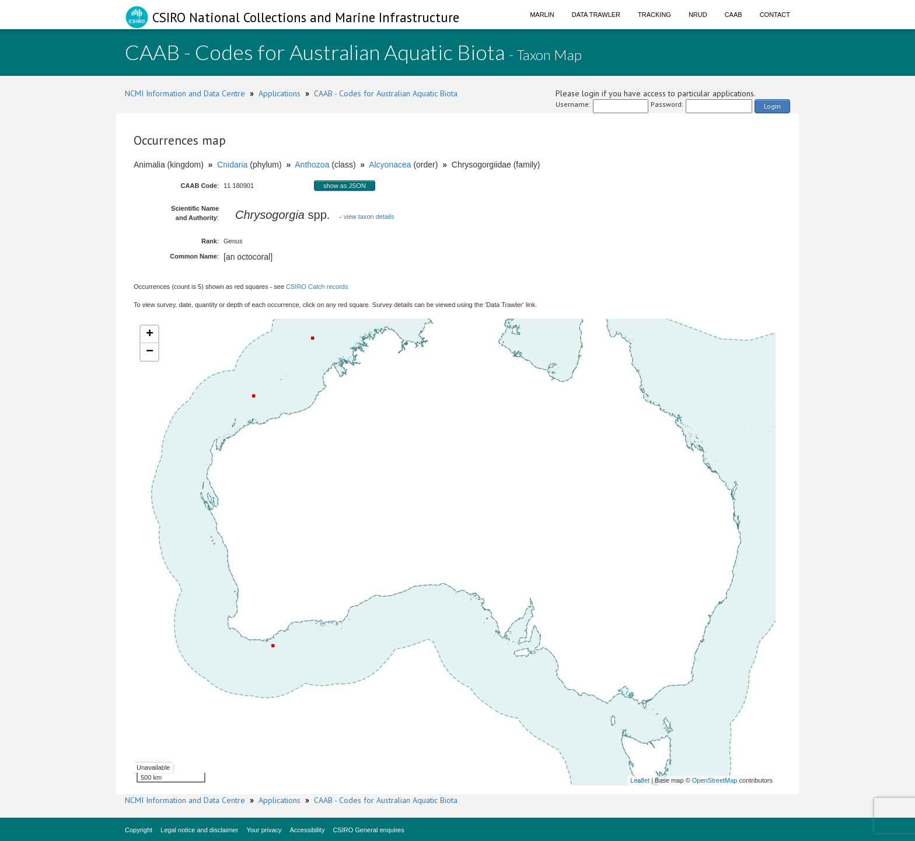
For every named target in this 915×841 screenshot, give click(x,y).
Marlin (542, 14)
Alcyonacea (390, 164)
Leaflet (639, 780)
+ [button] (149, 334)
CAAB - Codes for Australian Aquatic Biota (386, 93)
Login (772, 106)
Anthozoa (312, 164)
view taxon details (369, 216)
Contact (775, 14)
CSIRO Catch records (317, 286)
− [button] (149, 352)
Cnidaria (232, 164)
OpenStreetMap (715, 780)
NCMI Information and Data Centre (185, 93)
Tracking (654, 14)
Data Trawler (596, 14)
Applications (280, 93)
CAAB (733, 14)
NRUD (698, 14)
